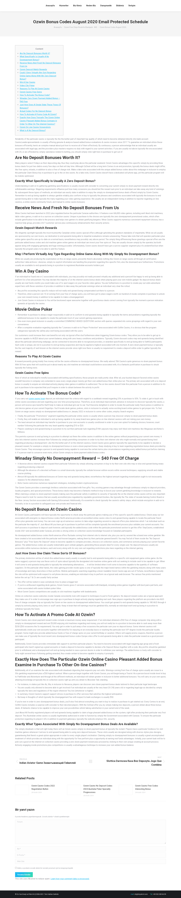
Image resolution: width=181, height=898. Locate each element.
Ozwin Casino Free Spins (31, 92)
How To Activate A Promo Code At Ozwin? (38, 114)
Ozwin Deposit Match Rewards (33, 69)
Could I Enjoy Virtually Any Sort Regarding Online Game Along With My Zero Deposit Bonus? (38, 75)
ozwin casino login (37, 398)
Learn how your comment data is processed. (70, 879)
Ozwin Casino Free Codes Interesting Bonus (146, 787)
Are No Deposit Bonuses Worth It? (35, 53)
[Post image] (22, 790)
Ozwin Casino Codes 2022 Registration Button (43, 787)
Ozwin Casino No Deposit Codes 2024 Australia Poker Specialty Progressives (97, 789)
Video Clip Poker (27, 85)
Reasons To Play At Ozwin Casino (35, 88)
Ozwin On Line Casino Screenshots (35, 127)
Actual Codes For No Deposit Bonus (35, 111)
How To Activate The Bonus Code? (35, 95)
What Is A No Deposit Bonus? (33, 130)
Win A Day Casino (27, 82)
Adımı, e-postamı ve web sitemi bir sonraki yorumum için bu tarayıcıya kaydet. (45, 868)
